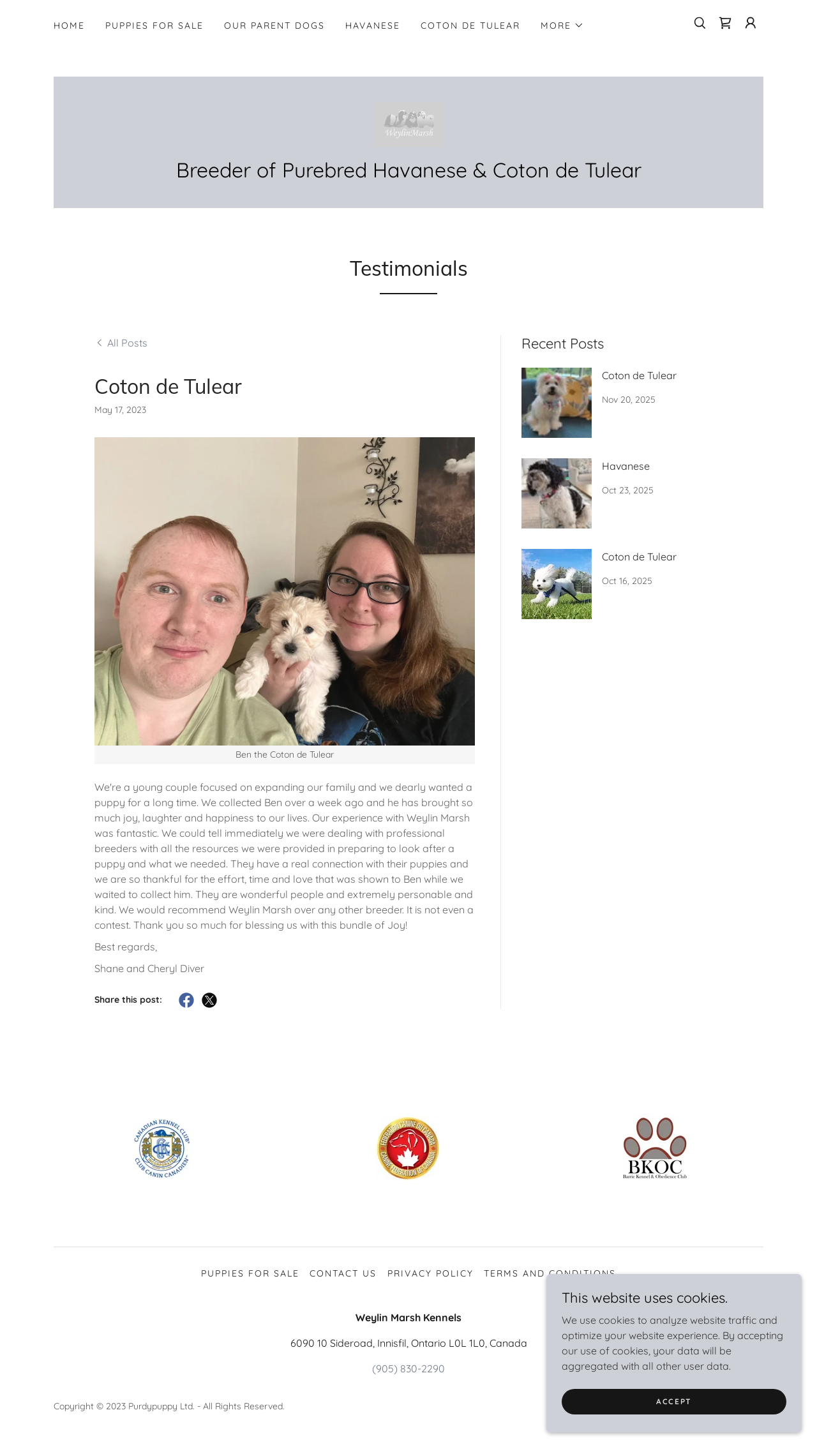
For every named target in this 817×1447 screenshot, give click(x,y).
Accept (674, 1401)
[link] (725, 23)
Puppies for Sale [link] (154, 25)
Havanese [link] (372, 25)
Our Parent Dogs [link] (274, 25)
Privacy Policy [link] (430, 1273)
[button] (562, 25)
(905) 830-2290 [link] (408, 1368)
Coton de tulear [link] (470, 25)
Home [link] (69, 25)
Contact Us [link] (343, 1273)
